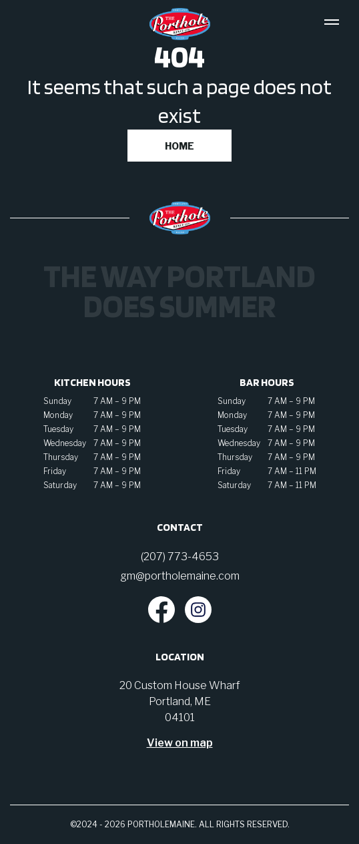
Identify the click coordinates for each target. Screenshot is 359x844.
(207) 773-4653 (180, 556)
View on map (180, 742)
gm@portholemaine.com (180, 576)
